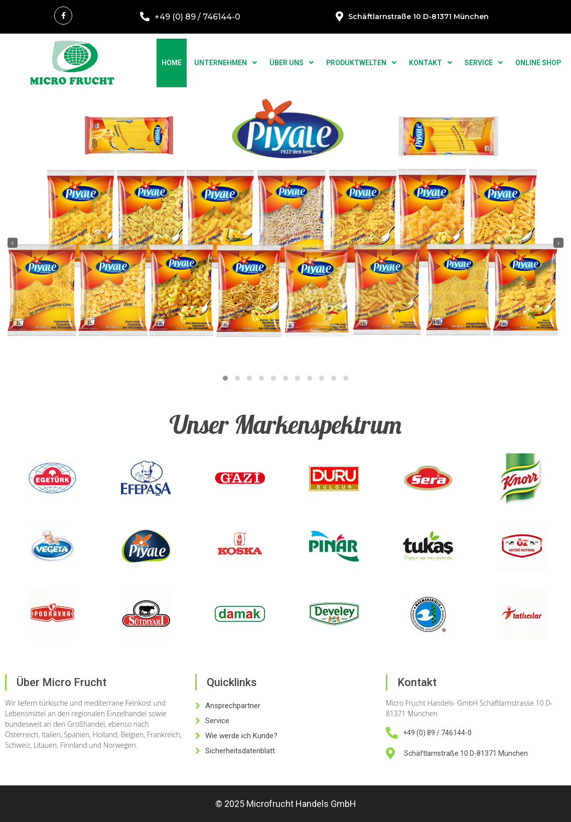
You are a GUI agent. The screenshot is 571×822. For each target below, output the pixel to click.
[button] (225, 378)
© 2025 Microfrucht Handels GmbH (285, 803)
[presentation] (13, 243)
